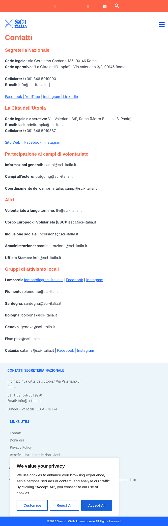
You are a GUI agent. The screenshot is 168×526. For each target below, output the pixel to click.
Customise (32, 505)
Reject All (65, 505)
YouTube (32, 96)
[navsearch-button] (116, 6)
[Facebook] (55, 6)
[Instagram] (71, 6)
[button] (162, 24)
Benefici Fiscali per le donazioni (35, 455)
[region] (64, 487)
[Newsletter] (104, 6)
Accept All (97, 505)
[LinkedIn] (88, 6)
